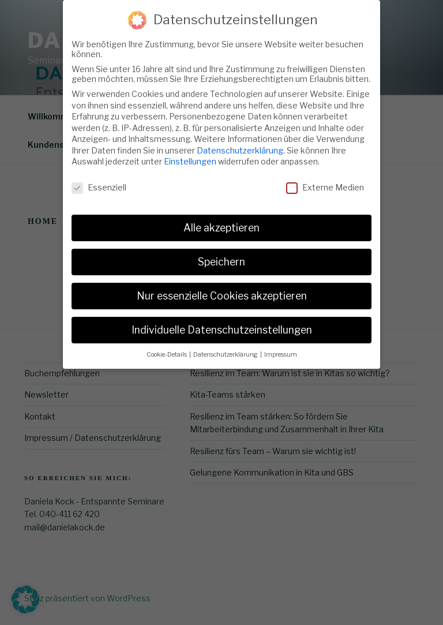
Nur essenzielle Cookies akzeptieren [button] (222, 291)
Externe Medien (325, 183)
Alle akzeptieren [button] (221, 222)
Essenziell (99, 183)
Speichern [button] (221, 256)
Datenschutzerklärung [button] (226, 349)
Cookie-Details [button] (167, 349)
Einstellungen (190, 157)
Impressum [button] (280, 349)
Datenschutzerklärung (240, 145)
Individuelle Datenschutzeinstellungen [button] (222, 325)
